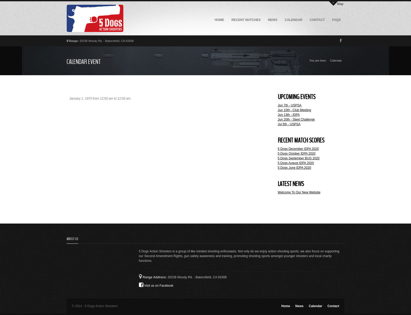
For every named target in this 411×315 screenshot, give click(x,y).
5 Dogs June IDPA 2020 (294, 168)
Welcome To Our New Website (299, 192)
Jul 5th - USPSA (289, 124)
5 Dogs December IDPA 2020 (298, 149)
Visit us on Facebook (156, 284)
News (272, 20)
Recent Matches (246, 20)
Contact (317, 20)
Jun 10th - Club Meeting (294, 110)
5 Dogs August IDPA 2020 (296, 163)
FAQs (336, 20)
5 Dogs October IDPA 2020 (297, 153)
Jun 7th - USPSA (290, 105)
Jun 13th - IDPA (289, 115)
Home (219, 20)
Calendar (293, 20)
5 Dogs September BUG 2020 (299, 158)
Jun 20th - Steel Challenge (296, 119)
